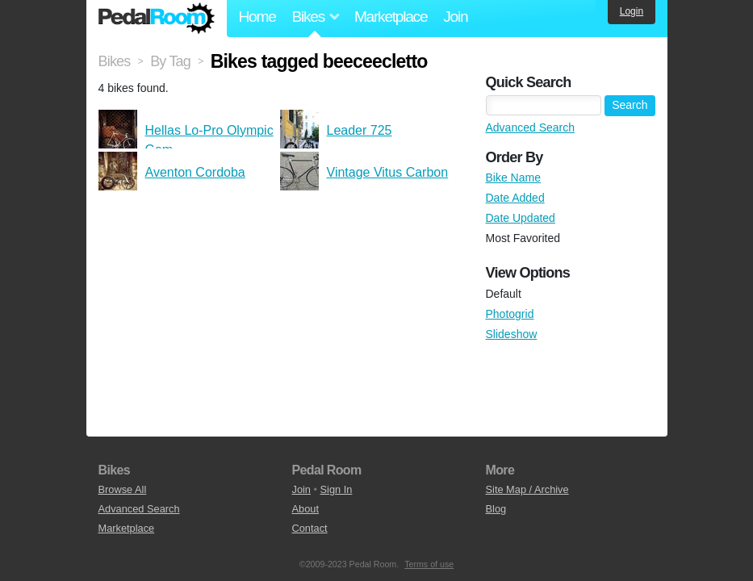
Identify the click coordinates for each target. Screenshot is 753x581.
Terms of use (429, 564)
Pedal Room (156, 18)
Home (257, 16)
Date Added (515, 197)
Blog (496, 509)
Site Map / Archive (527, 489)
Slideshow (512, 334)
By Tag (170, 61)
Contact (310, 528)
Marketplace (390, 16)
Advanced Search (530, 127)
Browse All (122, 489)
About (305, 509)
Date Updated (520, 217)
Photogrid (510, 313)
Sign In (336, 489)
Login (631, 11)
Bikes (114, 61)
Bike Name (513, 177)
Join (455, 16)
